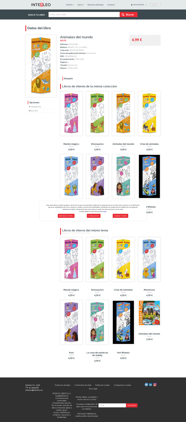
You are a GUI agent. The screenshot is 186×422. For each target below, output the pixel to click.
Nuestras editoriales (96, 5)
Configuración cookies (122, 385)
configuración (93, 216)
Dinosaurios (97, 144)
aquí (104, 211)
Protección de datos (62, 385)
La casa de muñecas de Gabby (97, 354)
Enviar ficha (33, 111)
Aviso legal (93, 389)
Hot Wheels (149, 207)
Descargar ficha (35, 107)
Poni (71, 352)
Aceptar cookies (120, 216)
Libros (81, 5)
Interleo (70, 5)
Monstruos (149, 290)
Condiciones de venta (82, 385)
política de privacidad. (89, 416)
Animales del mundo (123, 144)
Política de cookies (102, 385)
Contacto (111, 5)
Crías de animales (149, 144)
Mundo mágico (71, 144)
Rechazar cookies (66, 216)
